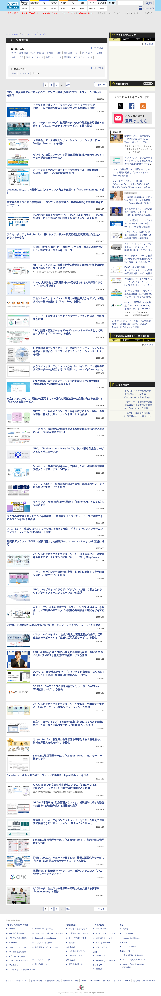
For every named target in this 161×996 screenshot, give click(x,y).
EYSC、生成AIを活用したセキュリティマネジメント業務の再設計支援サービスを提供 (138, 270)
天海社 (125, 929)
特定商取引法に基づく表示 (144, 981)
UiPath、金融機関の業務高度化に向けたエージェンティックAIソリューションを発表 (54, 625)
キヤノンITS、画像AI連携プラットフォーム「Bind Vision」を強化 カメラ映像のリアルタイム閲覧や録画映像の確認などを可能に (68, 610)
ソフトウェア (130, 13)
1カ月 (149, 39)
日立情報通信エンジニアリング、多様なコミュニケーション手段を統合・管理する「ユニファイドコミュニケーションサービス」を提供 (68, 351)
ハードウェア (114, 13)
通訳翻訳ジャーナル (104, 938)
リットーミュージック (78, 929)
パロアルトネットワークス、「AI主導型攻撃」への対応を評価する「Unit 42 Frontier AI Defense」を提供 (131, 324)
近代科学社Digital (76, 964)
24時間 (126, 39)
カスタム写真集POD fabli (134, 960)
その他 (99, 53)
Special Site (122, 84)
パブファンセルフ (130, 946)
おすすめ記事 (122, 384)
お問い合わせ (36, 981)
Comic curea (128, 933)
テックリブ (97, 965)
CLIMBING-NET (75, 956)
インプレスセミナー (43, 943)
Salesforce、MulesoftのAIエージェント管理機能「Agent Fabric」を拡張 (48, 775)
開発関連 (40, 53)
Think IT (12, 929)
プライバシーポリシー (90, 981)
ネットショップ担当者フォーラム (49, 933)
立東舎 (72, 943)
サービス (35, 73)
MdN (95, 952)
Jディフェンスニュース (105, 933)
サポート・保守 (17, 57)
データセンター (88, 53)
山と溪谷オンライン (77, 951)
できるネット (14, 965)
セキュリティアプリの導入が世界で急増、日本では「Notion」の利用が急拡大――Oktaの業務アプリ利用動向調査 (138, 214)
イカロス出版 (98, 925)
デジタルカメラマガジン (19, 960)
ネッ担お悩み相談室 (17, 952)
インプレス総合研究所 (18, 938)
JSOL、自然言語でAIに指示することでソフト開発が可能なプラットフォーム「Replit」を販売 (131, 172)
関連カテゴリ (20, 69)
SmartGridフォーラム (44, 929)
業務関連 (67, 57)
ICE (121, 925)
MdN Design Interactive (105, 960)
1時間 (114, 39)
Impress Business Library (45, 938)
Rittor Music (71, 925)
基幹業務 (50, 53)
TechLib (99, 969)
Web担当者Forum (16, 933)
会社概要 (106, 981)
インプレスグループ (121, 981)
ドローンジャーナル (17, 947)
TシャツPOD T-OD (77, 938)
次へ (102, 85)
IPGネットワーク (127, 951)
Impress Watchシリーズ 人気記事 (132, 336)
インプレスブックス (43, 960)
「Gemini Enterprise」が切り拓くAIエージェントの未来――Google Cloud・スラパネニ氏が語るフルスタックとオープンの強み (138, 203)
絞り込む (19, 49)
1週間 (137, 39)
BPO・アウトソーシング (83, 57)
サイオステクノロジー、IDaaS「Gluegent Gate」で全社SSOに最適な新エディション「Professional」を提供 (131, 184)
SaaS (33, 53)
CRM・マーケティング (34, 57)
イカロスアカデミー (104, 947)
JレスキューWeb (103, 943)
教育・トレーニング (53, 57)
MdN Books (100, 956)
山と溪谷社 (70, 947)
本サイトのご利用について (17, 981)
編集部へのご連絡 (70, 981)
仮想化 (58, 53)
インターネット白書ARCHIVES (22, 970)
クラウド (101, 13)
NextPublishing (41, 964)
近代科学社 (70, 960)
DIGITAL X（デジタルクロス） (48, 947)
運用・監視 (23, 53)
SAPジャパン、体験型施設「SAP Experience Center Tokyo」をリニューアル (137, 139)
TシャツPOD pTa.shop (133, 955)
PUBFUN (123, 943)
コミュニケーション (71, 53)
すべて (14, 53)
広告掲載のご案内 (52, 981)
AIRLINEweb (101, 929)
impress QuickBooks (131, 938)
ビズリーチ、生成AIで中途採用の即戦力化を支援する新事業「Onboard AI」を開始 (138, 405)
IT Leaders (13, 943)
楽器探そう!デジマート (78, 933)
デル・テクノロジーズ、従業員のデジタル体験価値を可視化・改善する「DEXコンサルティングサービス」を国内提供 (138, 261)
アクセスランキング (126, 35)
